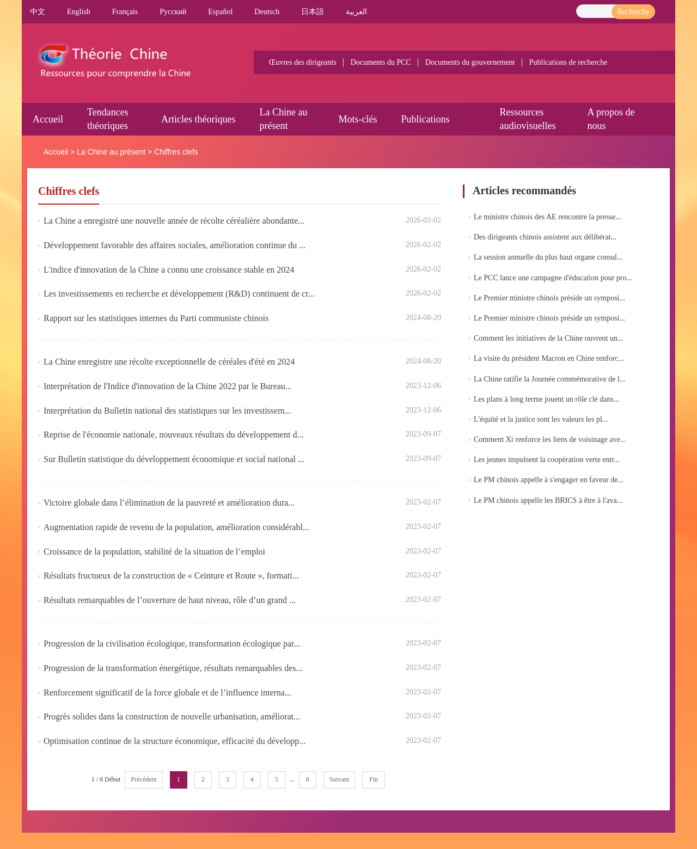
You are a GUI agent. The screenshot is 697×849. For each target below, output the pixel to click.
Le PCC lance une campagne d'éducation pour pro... (553, 278)
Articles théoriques (198, 119)
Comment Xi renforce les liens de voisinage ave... (550, 439)
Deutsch (266, 12)
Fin (373, 779)
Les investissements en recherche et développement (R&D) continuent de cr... (179, 293)
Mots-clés (357, 119)
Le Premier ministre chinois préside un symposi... (549, 298)
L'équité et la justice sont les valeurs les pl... (541, 419)
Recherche (633, 12)
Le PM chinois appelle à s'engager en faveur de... (548, 480)
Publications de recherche (568, 62)
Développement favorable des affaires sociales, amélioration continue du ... (174, 245)
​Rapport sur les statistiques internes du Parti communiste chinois (156, 318)
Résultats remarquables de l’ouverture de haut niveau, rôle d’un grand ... (170, 600)
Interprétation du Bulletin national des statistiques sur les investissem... (167, 410)
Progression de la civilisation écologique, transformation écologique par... (172, 643)
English (78, 12)
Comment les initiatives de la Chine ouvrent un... (548, 338)
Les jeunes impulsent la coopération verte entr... (547, 460)
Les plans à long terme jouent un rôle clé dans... (546, 399)
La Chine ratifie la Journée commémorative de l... (549, 379)
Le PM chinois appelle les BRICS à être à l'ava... (548, 500)
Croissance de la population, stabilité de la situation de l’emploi (154, 551)
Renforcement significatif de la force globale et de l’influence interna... (167, 692)
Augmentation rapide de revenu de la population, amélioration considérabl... (176, 527)
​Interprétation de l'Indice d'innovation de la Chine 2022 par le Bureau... (168, 386)
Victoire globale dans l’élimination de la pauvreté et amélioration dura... (169, 502)
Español (220, 12)
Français (125, 12)
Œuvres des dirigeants (303, 62)
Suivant (339, 779)
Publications (425, 119)
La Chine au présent (111, 151)
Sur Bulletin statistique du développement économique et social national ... (174, 459)
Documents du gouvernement (470, 62)
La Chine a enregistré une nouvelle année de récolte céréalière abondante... (174, 220)
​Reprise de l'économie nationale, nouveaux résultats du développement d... (173, 434)
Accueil (48, 119)
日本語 (312, 12)
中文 (37, 12)
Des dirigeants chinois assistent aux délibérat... (545, 237)
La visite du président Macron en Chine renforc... (549, 358)
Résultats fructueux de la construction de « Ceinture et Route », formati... (171, 575)
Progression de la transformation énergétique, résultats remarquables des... (173, 668)
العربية (356, 12)
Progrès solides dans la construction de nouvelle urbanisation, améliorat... (172, 716)
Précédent (143, 779)
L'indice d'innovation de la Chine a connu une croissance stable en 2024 (169, 269)
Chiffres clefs (176, 151)
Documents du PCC (381, 62)
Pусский (173, 12)
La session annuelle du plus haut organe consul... (548, 257)
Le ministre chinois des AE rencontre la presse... (547, 217)
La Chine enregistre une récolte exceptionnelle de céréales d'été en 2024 (169, 361)
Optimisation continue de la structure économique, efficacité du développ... (174, 741)
